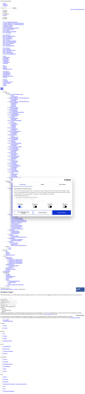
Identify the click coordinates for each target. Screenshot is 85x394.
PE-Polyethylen (14, 216)
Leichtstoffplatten (15, 233)
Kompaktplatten (6, 57)
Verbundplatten (6, 62)
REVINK (5, 77)
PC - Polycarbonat (7, 32)
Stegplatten (5, 60)
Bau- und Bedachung (6, 310)
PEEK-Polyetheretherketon (17, 218)
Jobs (9, 283)
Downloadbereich (7, 73)
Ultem (9, 247)
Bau (4, 65)
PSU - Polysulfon (7, 49)
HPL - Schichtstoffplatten (8, 29)
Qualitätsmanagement (7, 81)
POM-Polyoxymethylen (16, 222)
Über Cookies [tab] (62, 184)
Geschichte (5, 80)
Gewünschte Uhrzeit (5, 306)
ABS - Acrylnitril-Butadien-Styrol (10, 22)
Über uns (5, 79)
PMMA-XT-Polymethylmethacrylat (18, 221)
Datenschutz (5, 381)
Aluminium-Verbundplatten (17, 239)
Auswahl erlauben (42, 212)
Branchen (3, 307)
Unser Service (6, 71)
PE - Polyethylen (6, 35)
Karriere (5, 85)
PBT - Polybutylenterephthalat (9, 31)
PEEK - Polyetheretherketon (9, 36)
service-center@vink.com (49, 314)
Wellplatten (5, 63)
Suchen (14, 8)
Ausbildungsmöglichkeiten (14, 281)
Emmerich (5, 4)
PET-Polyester (14, 244)
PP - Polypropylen (7, 44)
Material (5, 17)
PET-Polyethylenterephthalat (17, 219)
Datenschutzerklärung (75, 317)
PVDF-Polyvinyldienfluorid (17, 228)
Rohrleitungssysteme (7, 69)
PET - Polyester (6, 39)
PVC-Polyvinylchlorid (16, 227)
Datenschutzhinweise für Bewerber (15, 284)
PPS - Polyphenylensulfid (8, 45)
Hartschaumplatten (15, 231)
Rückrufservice (6, 74)
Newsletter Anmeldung (8, 76)
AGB (4, 386)
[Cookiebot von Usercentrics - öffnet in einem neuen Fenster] (65, 180)
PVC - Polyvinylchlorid (8, 52)
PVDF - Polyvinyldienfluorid (9, 53)
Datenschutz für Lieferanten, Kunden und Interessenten (15, 384)
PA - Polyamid (6, 30)
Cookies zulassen (61, 212)
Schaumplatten (6, 59)
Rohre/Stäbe (5, 58)
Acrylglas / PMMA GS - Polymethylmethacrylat (13, 23)
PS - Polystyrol (6, 47)
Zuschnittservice (6, 72)
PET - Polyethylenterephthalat (9, 40)
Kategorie (5, 18)
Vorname (2, 301)
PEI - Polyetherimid (7, 37)
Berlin (4, 3)
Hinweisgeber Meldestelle (8, 391)
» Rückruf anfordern (80, 315)
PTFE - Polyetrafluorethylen (9, 50)
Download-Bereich (10, 264)
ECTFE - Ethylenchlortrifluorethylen (11, 28)
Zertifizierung (11, 266)
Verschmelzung (9, 277)
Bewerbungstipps (12, 282)
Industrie (5, 67)
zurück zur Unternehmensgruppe (77, 9)
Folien (4, 56)
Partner (4, 84)
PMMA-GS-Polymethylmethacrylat (18, 220)
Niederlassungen (6, 83)
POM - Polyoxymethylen (8, 43)
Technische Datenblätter (13, 265)
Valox (9, 248)
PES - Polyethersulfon (8, 38)
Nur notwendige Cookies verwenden (23, 212)
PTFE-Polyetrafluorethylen (17, 226)
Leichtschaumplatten (15, 232)
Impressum (5, 379)
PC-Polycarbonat (14, 235)
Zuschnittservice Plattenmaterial (15, 259)
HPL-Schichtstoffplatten (16, 240)
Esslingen (5, 5)
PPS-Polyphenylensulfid (16, 225)
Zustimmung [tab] (23, 184)
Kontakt (5, 15)
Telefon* (2, 305)
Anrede (2, 299)
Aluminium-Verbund (7, 26)
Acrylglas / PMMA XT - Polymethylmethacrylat (13, 24)
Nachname (3, 302)
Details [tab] (42, 184)
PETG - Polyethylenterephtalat (9, 42)
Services (16, 289)
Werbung (5, 66)
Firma (2, 303)
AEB (4, 388)
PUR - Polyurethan (7, 51)
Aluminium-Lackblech (8, 25)
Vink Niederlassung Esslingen (7, 289)
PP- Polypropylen (15, 224)
